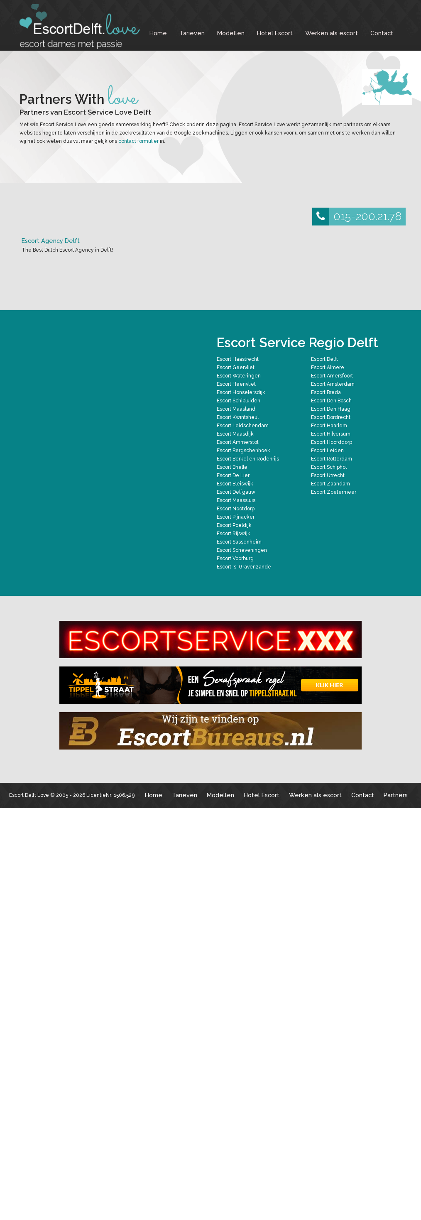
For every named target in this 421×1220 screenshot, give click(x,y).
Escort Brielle (232, 467)
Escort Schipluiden (238, 401)
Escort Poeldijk (234, 525)
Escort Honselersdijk (241, 392)
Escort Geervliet (236, 367)
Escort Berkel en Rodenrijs (248, 459)
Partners (396, 795)
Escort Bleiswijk (235, 484)
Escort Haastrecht (238, 359)
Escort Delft (324, 359)
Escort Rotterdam (331, 459)
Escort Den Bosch (331, 401)
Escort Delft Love (29, 795)
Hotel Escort (275, 33)
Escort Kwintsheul (238, 417)
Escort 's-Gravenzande (244, 567)
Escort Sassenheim (239, 542)
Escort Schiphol (329, 467)
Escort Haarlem (329, 426)
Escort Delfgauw (236, 492)
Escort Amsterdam (333, 384)
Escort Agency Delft (51, 240)
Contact (381, 33)
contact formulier (138, 141)
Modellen (231, 33)
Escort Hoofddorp (331, 442)
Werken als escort (331, 33)
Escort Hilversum (330, 434)
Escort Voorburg (235, 558)
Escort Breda (326, 392)
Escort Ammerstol (237, 442)
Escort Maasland (236, 409)
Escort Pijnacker (236, 517)
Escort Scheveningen (242, 550)
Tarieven (192, 33)
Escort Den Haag (330, 409)
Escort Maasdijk (235, 434)
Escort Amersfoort (332, 376)
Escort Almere (327, 367)
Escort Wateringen (239, 376)
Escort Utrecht (328, 475)
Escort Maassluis (236, 500)
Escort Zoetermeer (333, 492)
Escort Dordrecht (330, 417)
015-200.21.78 (356, 216)
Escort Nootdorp (236, 509)
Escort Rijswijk (233, 534)
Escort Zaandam (330, 484)
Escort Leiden (327, 450)
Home (158, 33)
